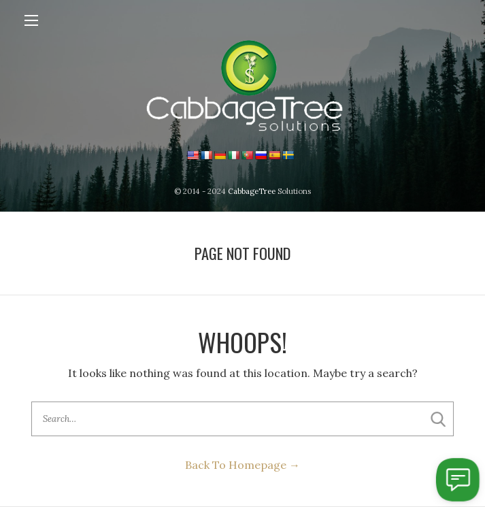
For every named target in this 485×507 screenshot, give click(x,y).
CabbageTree (251, 191)
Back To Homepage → (242, 465)
